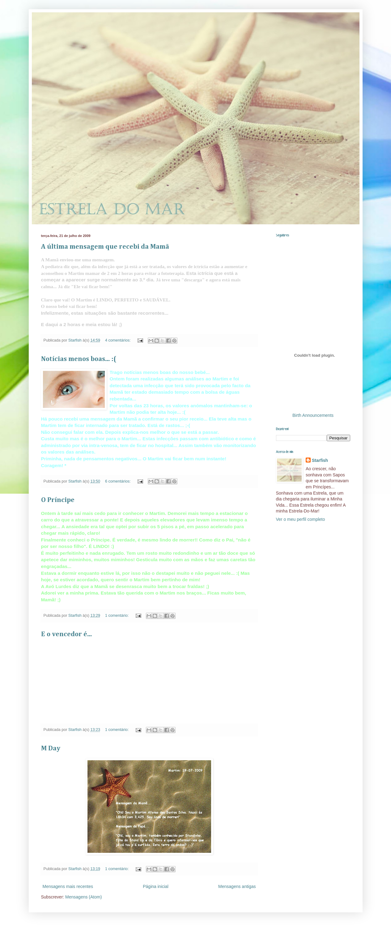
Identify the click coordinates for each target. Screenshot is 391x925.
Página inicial (155, 886)
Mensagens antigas (237, 886)
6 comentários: (118, 481)
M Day (50, 748)
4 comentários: (118, 340)
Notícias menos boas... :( (78, 359)
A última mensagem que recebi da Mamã (105, 246)
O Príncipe (57, 500)
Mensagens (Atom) (83, 896)
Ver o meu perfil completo (300, 519)
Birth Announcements (313, 415)
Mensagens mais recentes (68, 886)
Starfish (320, 460)
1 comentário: (117, 615)
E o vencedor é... (66, 634)
